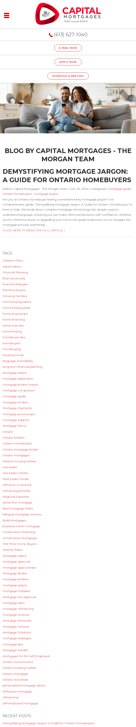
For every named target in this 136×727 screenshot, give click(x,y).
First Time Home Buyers (20, 544)
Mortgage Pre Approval (19, 597)
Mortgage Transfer (15, 650)
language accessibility (18, 361)
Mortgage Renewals (17, 620)
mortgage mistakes (16, 591)
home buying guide (17, 307)
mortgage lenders (15, 402)
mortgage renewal (16, 615)
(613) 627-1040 (70, 34)
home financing (14, 319)
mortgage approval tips (19, 567)
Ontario (8, 432)
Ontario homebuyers (17, 194)
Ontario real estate (15, 679)
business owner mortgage (21, 526)
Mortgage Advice (15, 373)
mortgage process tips (19, 414)
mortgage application (18, 378)
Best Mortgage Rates (18, 508)
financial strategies (15, 284)
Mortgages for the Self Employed (26, 656)
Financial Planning (15, 272)
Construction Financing (19, 532)
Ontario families (13, 437)
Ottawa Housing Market (19, 461)
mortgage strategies (17, 638)
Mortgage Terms (14, 426)
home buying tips (15, 314)
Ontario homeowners (18, 662)
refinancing (10, 697)
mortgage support (16, 420)
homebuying (12, 349)
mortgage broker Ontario (21, 384)
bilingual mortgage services (22, 514)
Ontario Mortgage (15, 674)
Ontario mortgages (16, 455)
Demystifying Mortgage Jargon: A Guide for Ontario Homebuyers (48, 723)
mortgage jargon (46, 194)
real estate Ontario (15, 473)
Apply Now (68, 61)
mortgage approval (16, 561)
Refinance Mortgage (17, 691)
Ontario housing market (19, 668)
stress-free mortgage (17, 502)
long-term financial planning (22, 367)
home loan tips (13, 325)
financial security (14, 278)
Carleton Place (13, 260)
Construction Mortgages (20, 538)
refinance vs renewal (17, 485)
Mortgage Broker (15, 573)
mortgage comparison (19, 390)
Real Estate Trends (16, 479)
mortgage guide (119, 189)
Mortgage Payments (17, 408)
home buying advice (17, 302)
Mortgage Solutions (17, 632)
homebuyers (12, 343)
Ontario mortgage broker (21, 449)
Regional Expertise (16, 496)
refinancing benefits (17, 491)
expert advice (12, 266)
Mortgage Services (16, 626)
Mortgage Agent (14, 556)
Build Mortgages (14, 520)
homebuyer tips (14, 337)
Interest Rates (12, 549)
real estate (10, 467)
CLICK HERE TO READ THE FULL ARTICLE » (34, 230)
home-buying (12, 331)
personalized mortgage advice (24, 685)
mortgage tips (13, 644)
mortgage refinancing (18, 609)
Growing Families (15, 296)
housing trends (13, 355)
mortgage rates (14, 603)
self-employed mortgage (20, 703)
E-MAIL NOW (68, 47)
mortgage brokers (16, 579)
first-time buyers (14, 290)
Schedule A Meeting (68, 76)
